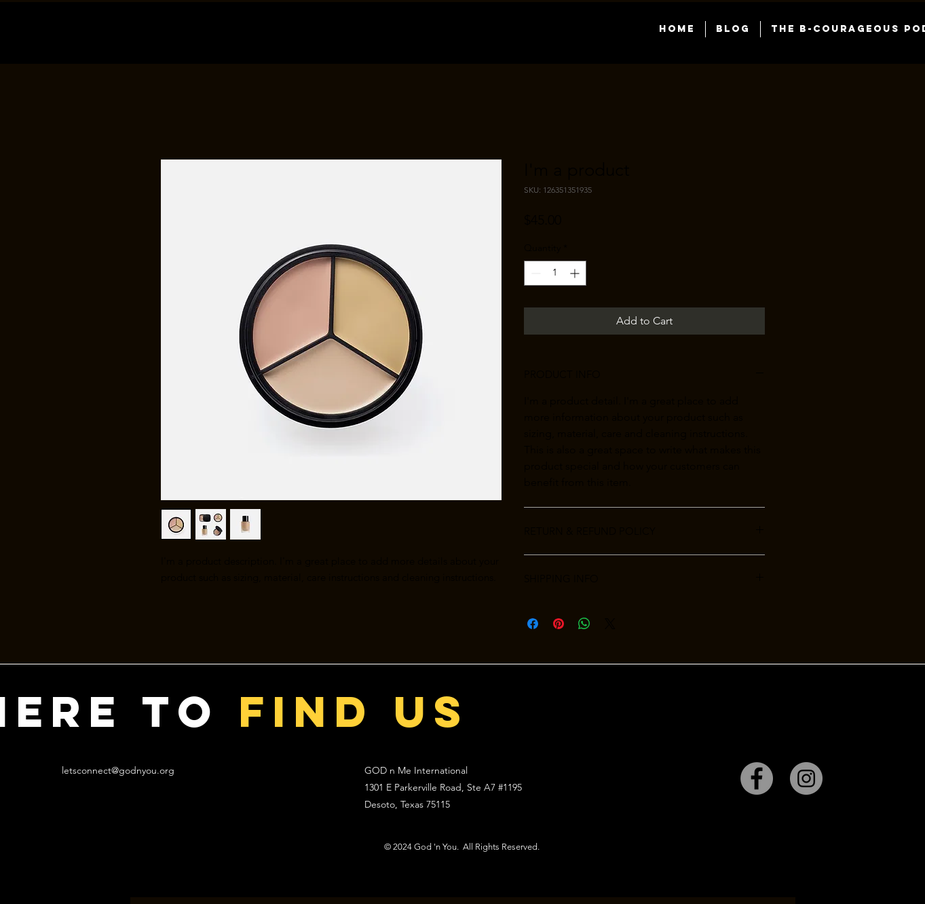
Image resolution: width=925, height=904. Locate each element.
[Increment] (575, 273)
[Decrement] (534, 273)
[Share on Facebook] (533, 624)
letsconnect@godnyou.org (118, 770)
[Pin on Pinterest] (558, 624)
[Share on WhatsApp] (584, 624)
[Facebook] (756, 778)
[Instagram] (806, 778)
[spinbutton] (555, 273)
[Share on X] (610, 624)
